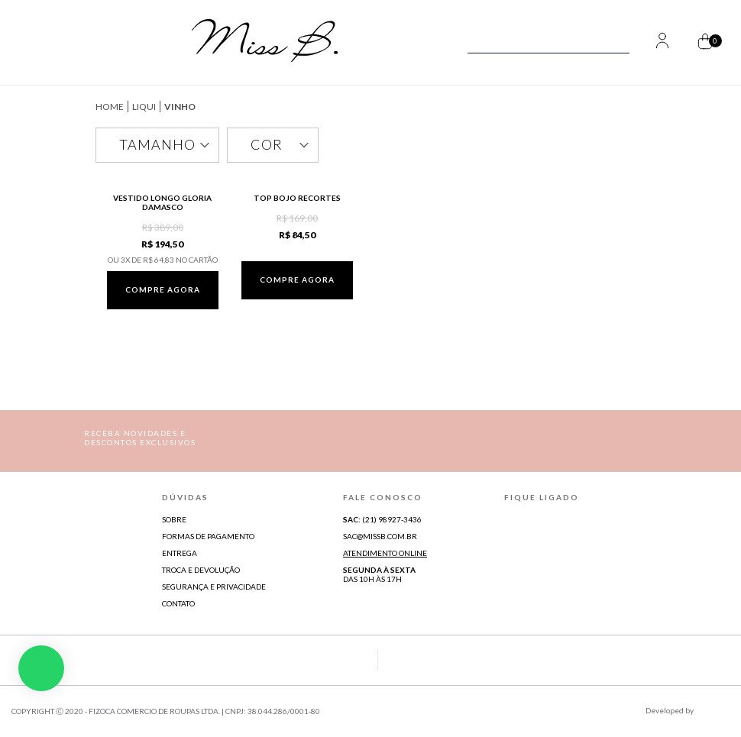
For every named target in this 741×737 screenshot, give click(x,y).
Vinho (180, 106)
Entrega (179, 553)
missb (109, 106)
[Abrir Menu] (44, 42)
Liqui (144, 106)
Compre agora (162, 289)
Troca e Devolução (201, 569)
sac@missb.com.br (380, 536)
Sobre (174, 519)
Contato (178, 603)
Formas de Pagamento (208, 536)
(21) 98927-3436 (382, 519)
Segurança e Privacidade (214, 586)
